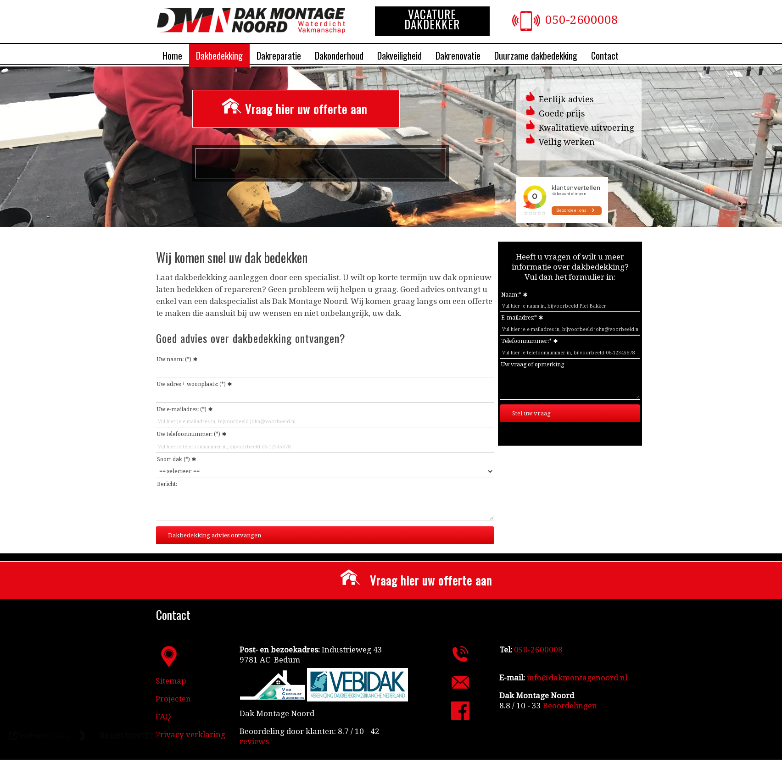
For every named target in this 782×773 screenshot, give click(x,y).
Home (172, 55)
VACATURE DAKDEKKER (432, 19)
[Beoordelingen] (569, 705)
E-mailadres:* (519, 318)
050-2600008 (581, 20)
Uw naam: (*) (174, 359)
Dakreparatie (279, 55)
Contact (605, 55)
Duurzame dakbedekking (535, 55)
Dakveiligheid (399, 55)
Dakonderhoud (339, 55)
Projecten (173, 698)
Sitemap (171, 680)
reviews (254, 741)
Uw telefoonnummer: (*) (188, 434)
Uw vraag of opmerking (532, 364)
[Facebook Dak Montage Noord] (460, 717)
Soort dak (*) (173, 459)
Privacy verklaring (190, 734)
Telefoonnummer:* (526, 341)
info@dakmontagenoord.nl (577, 677)
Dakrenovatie (458, 55)
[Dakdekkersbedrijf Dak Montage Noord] (251, 30)
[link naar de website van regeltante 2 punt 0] (119, 737)
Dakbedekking (219, 55)
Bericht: (167, 484)
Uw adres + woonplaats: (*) (191, 384)
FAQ (163, 716)
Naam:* (511, 295)
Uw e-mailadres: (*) (182, 409)
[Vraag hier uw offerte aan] (296, 109)
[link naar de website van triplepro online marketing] (39, 737)
